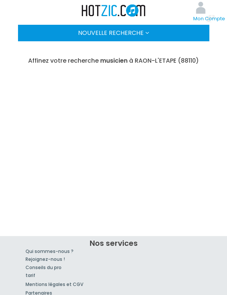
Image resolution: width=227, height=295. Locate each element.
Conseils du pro (44, 267)
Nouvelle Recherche (113, 33)
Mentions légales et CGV (54, 284)
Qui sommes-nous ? (50, 251)
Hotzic (113, 10)
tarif (30, 275)
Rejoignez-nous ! (45, 259)
